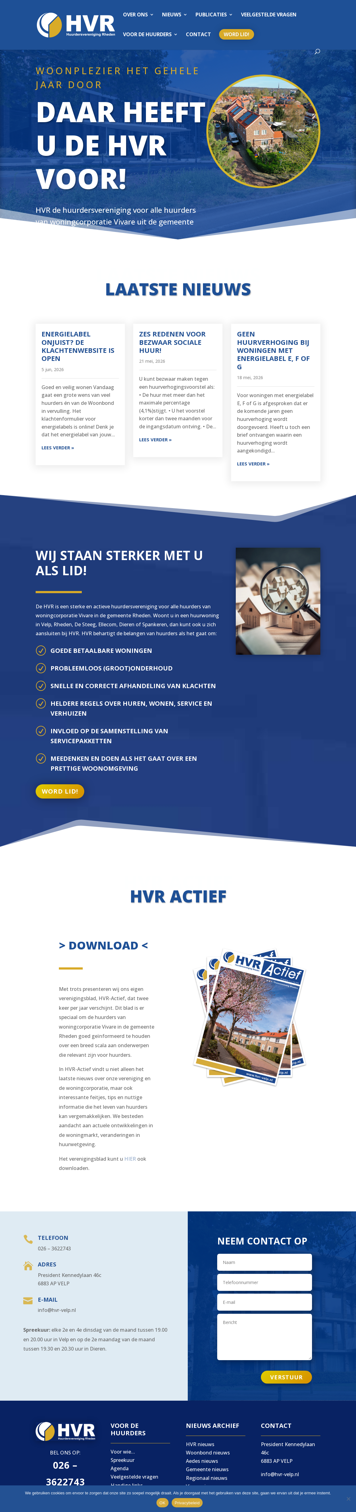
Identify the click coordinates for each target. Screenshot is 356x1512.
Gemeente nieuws (207, 1469)
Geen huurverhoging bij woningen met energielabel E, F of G (273, 350)
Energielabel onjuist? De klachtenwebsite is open (78, 346)
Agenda (120, 1468)
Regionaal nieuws (206, 1478)
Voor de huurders (147, 35)
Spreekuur (122, 1460)
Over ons (135, 15)
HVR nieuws (200, 1444)
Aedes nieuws (202, 1461)
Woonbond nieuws (208, 1452)
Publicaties (211, 15)
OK (162, 1503)
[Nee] (348, 1499)
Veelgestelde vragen (269, 15)
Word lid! (236, 34)
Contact (198, 35)
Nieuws (171, 15)
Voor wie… (123, 1451)
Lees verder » (58, 447)
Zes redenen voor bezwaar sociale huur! (172, 342)
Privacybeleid (187, 1503)
